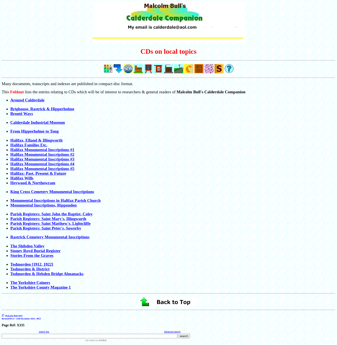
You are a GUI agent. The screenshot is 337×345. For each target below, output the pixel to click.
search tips (44, 332)
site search (90, 340)
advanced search (172, 332)
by (101, 340)
